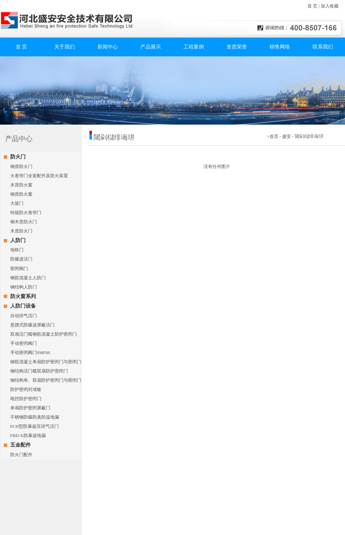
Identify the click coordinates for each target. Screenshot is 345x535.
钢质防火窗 (21, 194)
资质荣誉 (236, 47)
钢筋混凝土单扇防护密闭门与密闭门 (45, 361)
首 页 (312, 6)
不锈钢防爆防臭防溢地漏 (34, 417)
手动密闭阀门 (23, 343)
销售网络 (280, 47)
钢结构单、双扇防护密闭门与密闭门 (45, 380)
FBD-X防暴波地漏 (28, 435)
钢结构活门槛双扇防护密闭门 (39, 371)
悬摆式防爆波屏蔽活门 (32, 324)
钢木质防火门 (23, 221)
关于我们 (64, 47)
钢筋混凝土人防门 (28, 277)
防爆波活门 (21, 259)
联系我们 (323, 47)
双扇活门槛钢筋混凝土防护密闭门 (43, 334)
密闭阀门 (19, 268)
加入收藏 (330, 6)
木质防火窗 (21, 184)
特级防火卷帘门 (25, 212)
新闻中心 (107, 47)
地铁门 (17, 249)
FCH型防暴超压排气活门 (34, 426)
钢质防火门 (21, 166)
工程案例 (193, 47)
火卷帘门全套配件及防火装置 (39, 175)
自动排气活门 (23, 315)
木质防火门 (21, 231)
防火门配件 (21, 454)
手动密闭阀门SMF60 (30, 352)
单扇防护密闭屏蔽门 (30, 407)
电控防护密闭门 (25, 398)
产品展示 (150, 47)
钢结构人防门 (23, 287)
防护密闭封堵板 (25, 389)
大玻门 (17, 203)
